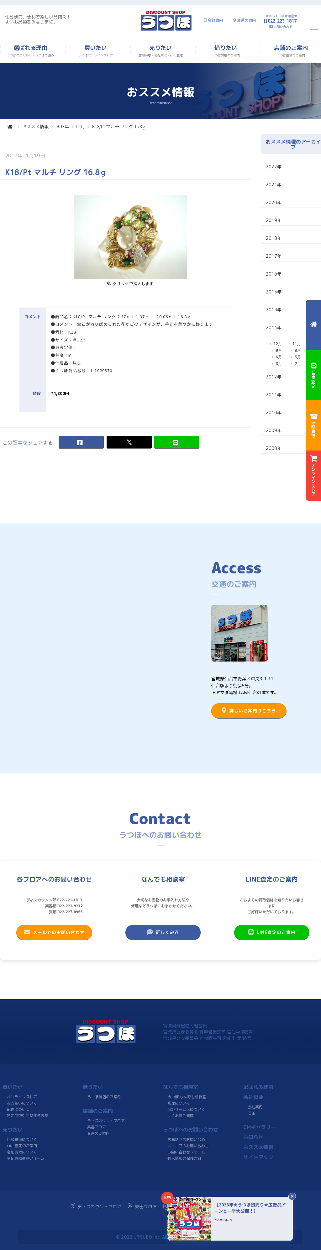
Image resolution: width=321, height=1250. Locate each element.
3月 (279, 363)
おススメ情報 (35, 126)
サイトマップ (258, 1157)
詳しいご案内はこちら (249, 710)
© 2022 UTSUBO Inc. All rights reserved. (160, 1237)
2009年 (274, 430)
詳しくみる (163, 932)
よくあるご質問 (180, 1115)
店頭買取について (22, 1139)
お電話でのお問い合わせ (188, 1139)
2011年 (274, 395)
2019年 (274, 220)
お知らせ (253, 1137)
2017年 (274, 256)
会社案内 (215, 20)
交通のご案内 (98, 1133)
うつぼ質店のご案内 (104, 1097)
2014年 (274, 310)
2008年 (274, 448)
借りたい (93, 1087)
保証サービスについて (186, 1109)
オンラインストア (22, 1097)
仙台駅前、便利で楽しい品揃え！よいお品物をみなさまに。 (38, 19)
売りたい (13, 1129)
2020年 (274, 202)
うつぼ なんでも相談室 (186, 1097)
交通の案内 (246, 20)
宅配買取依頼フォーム (26, 1158)
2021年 (274, 184)
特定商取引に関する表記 (27, 1115)
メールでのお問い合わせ (54, 932)
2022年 (274, 167)
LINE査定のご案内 (271, 932)
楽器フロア (96, 1127)
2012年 (274, 377)
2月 (298, 363)
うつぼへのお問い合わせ (190, 1129)
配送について (18, 1109)
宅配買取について (22, 1152)
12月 (278, 343)
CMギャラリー (259, 1127)
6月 (279, 357)
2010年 (274, 412)
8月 (298, 350)
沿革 (251, 1113)
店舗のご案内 (98, 1110)
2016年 (274, 274)
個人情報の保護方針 (184, 1158)
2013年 (62, 126)
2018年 (274, 238)
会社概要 (253, 1097)
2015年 (274, 292)
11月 (296, 343)
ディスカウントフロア (106, 1120)
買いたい (13, 1087)
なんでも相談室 (180, 1087)
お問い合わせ (283, 26)
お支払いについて (22, 1103)
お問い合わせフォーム (186, 1152)
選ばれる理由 (258, 1087)
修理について (178, 1103)
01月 (80, 126)
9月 (279, 350)
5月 (298, 357)
